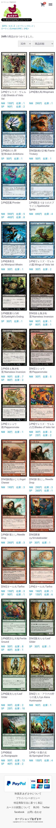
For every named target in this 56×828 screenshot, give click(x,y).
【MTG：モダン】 (8, 26)
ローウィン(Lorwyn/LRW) (11, 29)
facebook (19, 812)
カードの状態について (18, 807)
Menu (51, 3)
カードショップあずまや (28, 819)
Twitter (46, 807)
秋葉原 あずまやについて (28, 793)
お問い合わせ (34, 812)
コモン (26, 29)
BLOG (36, 807)
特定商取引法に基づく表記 (28, 802)
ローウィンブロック (25, 26)
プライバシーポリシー (28, 798)
